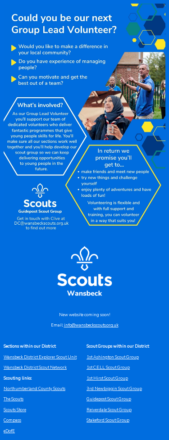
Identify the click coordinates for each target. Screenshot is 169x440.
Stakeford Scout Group (108, 420)
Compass (12, 420)
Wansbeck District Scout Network (35, 367)
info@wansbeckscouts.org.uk (91, 325)
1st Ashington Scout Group (113, 357)
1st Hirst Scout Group (107, 378)
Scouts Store (15, 410)
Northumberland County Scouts (34, 388)
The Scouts (13, 399)
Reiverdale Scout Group (109, 410)
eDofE (9, 431)
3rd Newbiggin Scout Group (114, 388)
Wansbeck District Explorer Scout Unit (40, 357)
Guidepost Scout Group (109, 399)
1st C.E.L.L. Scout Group (108, 367)
